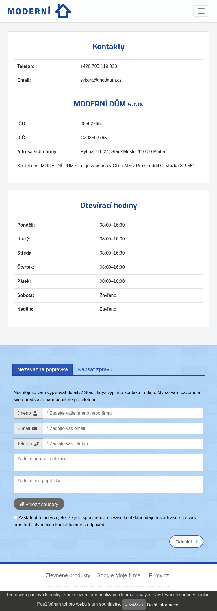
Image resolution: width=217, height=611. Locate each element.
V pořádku (134, 605)
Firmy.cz (159, 575)
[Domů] (39, 11)
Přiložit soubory (39, 504)
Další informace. (163, 605)
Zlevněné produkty (69, 575)
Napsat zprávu (94, 369)
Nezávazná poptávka (42, 369)
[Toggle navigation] (201, 11)
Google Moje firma (119, 575)
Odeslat (186, 542)
